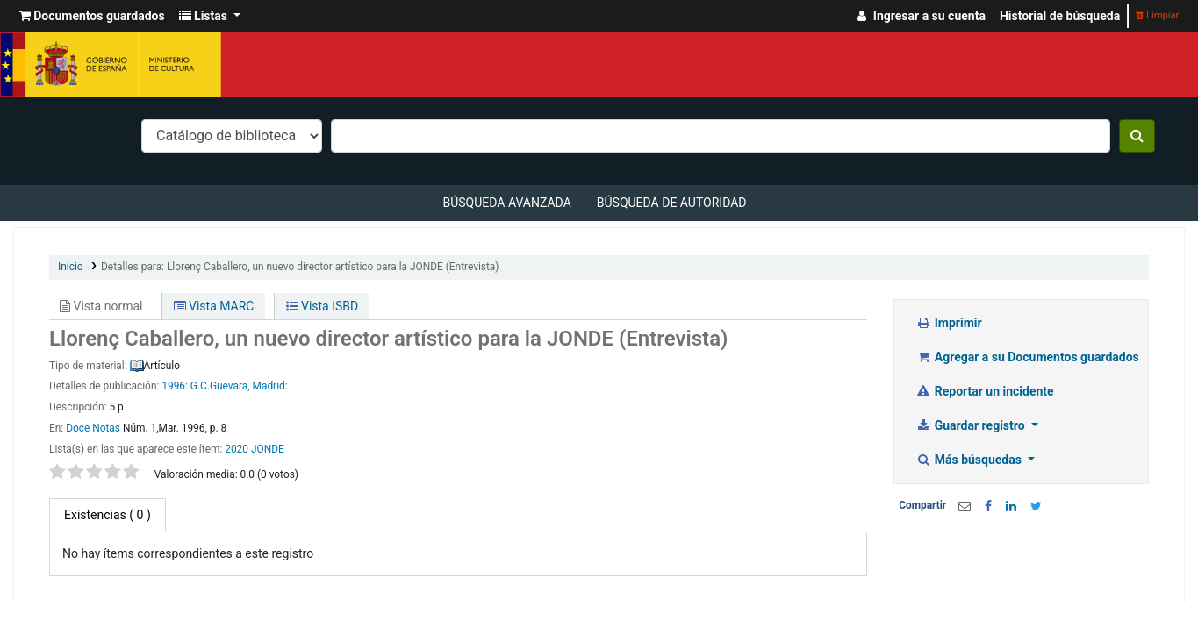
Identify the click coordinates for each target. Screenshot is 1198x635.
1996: (174, 386)
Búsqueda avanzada (506, 203)
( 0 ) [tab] (107, 515)
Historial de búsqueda (1060, 16)
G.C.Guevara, (220, 386)
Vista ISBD (322, 306)
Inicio (70, 266)
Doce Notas (93, 428)
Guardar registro (971, 425)
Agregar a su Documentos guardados (1027, 357)
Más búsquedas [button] (969, 460)
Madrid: (270, 386)
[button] (92, 16)
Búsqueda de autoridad (672, 203)
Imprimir (948, 323)
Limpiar (1157, 15)
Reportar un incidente (984, 391)
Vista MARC (214, 306)
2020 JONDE (254, 449)
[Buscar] (1137, 136)
